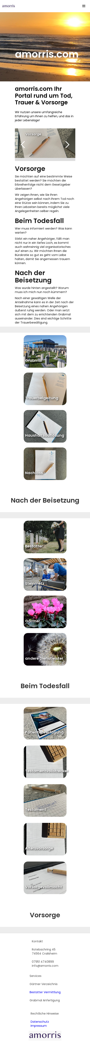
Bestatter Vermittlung (45, 992)
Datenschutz (40, 1022)
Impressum (39, 1026)
